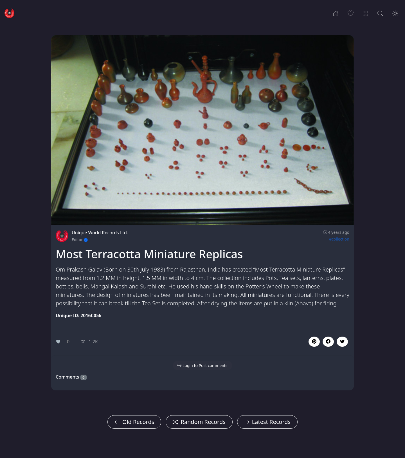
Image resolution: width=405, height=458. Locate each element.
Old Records (134, 422)
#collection (339, 239)
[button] (328, 342)
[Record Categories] (365, 13)
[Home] (335, 13)
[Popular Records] (350, 13)
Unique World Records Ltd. (100, 233)
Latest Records (267, 422)
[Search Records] (380, 13)
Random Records (199, 422)
